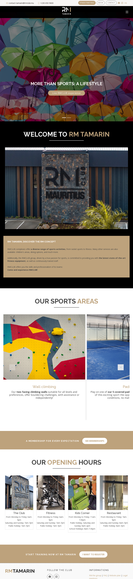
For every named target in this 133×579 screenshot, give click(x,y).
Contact (111, 2)
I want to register (93, 551)
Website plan (115, 572)
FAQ (105, 572)
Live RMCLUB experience (66, 93)
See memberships (94, 439)
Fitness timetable (87, 2)
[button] (6, 62)
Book (100, 2)
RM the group (95, 572)
